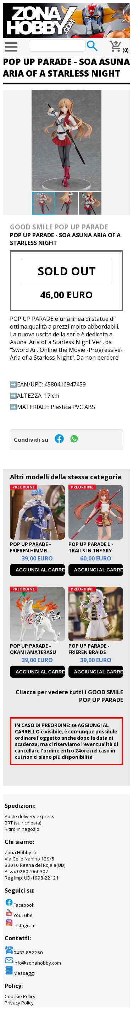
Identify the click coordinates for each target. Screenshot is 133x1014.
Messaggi (20, 973)
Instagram (20, 925)
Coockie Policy (20, 996)
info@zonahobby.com (33, 963)
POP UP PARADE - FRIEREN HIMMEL (30, 547)
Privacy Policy (19, 1003)
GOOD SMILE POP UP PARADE (59, 226)
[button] (123, 96)
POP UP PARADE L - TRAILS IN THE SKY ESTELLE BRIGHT (90, 550)
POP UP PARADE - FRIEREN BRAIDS (89, 649)
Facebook (19, 905)
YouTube (19, 915)
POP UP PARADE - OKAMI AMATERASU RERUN (33, 652)
